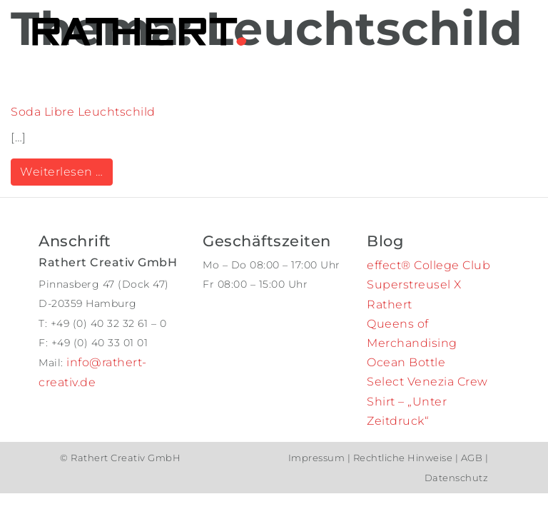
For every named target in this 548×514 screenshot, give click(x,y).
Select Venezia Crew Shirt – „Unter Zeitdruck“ (427, 401)
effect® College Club (428, 265)
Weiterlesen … (66, 170)
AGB (471, 457)
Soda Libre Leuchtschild (83, 112)
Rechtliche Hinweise (402, 457)
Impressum (317, 457)
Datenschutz (457, 477)
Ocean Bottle (406, 362)
